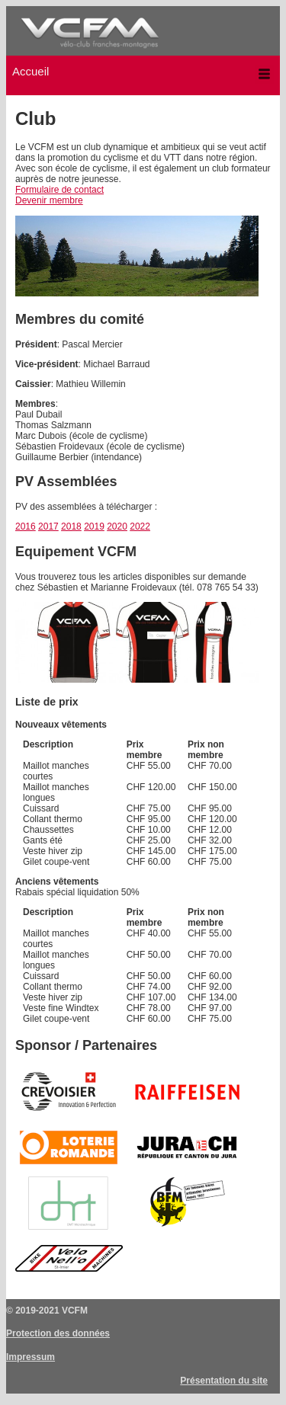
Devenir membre (49, 200)
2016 (25, 526)
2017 (48, 526)
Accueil (30, 71)
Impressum (30, 1357)
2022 (140, 526)
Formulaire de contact (59, 189)
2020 (117, 526)
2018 (71, 526)
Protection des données (58, 1333)
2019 (94, 526)
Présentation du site (224, 1380)
